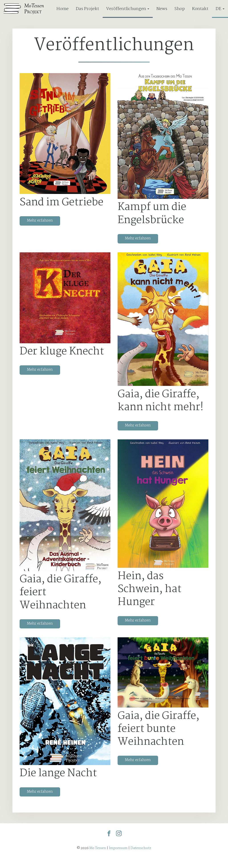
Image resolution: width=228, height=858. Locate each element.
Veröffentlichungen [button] (127, 8)
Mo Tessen (97, 848)
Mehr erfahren (40, 221)
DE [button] (220, 8)
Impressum (118, 848)
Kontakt (200, 8)
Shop (179, 8)
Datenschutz (140, 848)
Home (62, 8)
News (161, 8)
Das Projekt (87, 8)
